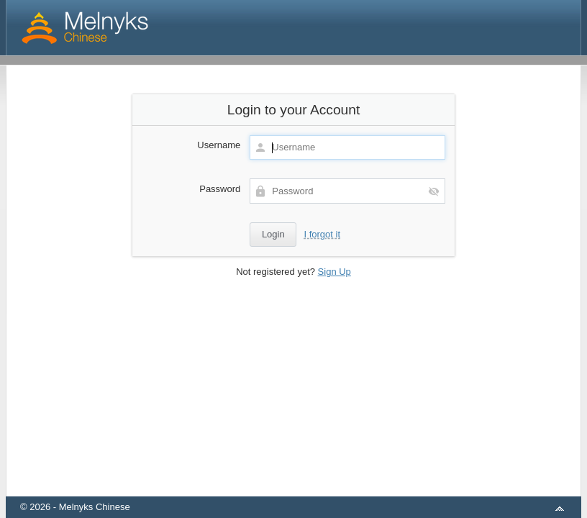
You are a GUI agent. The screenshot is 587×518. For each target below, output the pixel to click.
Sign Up (334, 271)
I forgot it (322, 234)
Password (219, 188)
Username (218, 145)
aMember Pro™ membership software (310, 488)
